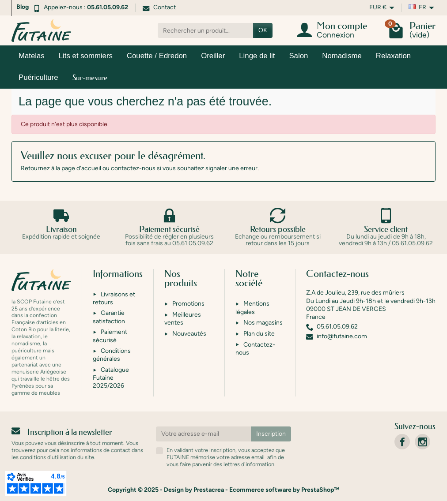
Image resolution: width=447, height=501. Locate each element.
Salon (298, 56)
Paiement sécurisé (110, 336)
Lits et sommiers (86, 56)
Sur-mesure (89, 77)
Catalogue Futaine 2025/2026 (111, 377)
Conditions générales (112, 355)
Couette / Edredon (157, 56)
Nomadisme (342, 56)
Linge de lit (257, 56)
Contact (159, 7)
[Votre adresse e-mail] (203, 433)
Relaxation (393, 56)
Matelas (32, 56)
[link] (402, 441)
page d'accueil (81, 168)
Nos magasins (263, 322)
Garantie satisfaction (109, 317)
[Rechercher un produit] (205, 30)
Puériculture (38, 77)
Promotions (188, 303)
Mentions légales (252, 307)
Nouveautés (189, 333)
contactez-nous (133, 168)
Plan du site (259, 333)
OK (262, 30)
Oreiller (213, 56)
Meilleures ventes (182, 318)
